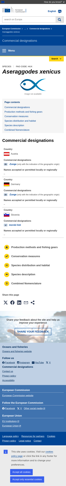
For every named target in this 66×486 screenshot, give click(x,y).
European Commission (11, 29)
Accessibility (8, 380)
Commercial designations (39, 29)
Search (60, 19)
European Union (10, 426)
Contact (37, 441)
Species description (14, 125)
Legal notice (25, 441)
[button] (5, 302)
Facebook (8, 408)
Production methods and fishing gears (23, 112)
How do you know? (54, 2)
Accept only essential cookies (27, 479)
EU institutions (9, 421)
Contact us (7, 371)
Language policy (10, 436)
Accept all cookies (21, 472)
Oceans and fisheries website (17, 351)
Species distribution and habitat (20, 121)
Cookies (51, 436)
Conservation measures (16, 116)
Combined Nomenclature (17, 130)
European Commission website (17, 395)
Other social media (33, 408)
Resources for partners (32, 436)
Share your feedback (33, 331)
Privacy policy (9, 376)
